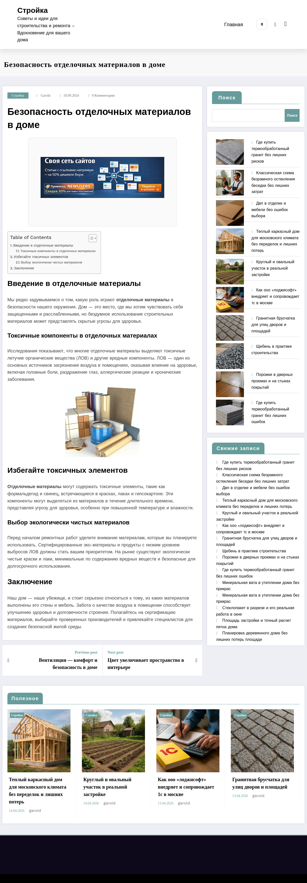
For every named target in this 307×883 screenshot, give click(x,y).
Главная (233, 24)
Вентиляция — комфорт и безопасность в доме (68, 663)
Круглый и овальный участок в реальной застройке (272, 268)
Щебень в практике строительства (254, 551)
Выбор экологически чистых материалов (51, 262)
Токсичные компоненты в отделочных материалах (57, 251)
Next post (115, 652)
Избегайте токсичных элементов (41, 257)
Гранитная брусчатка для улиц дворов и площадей (273, 324)
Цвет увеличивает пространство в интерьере (146, 663)
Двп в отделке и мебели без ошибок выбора (269, 209)
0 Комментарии (103, 95)
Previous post (86, 652)
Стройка (32, 10)
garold (45, 95)
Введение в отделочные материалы (43, 245)
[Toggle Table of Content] (90, 238)
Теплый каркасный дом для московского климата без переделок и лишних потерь (37, 790)
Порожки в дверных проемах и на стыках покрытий (272, 380)
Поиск (227, 98)
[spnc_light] (275, 24)
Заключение (24, 268)
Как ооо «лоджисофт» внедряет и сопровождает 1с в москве (275, 296)
